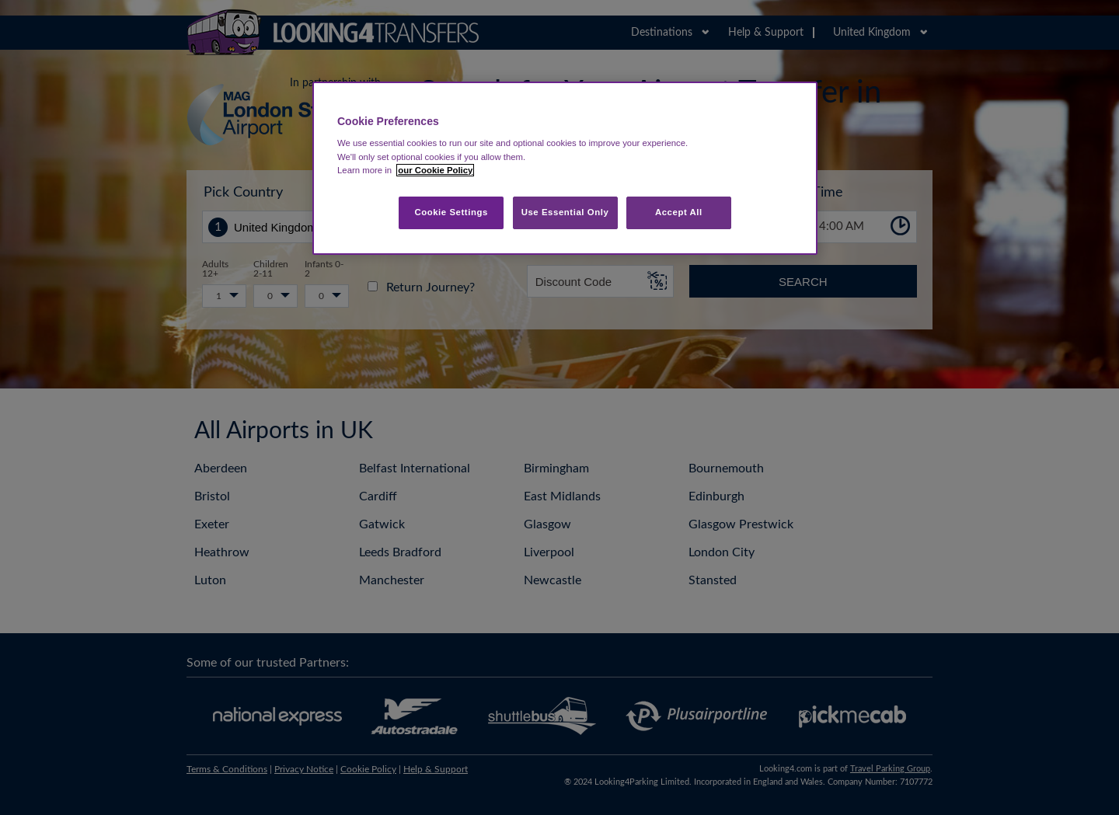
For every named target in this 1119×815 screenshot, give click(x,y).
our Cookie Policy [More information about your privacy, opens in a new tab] (435, 170)
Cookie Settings (451, 212)
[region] (564, 168)
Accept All (678, 212)
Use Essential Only (565, 212)
